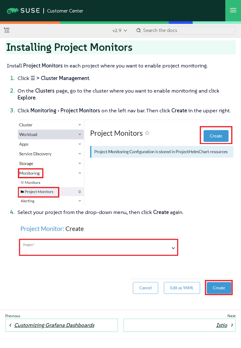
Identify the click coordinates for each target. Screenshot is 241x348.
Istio (221, 325)
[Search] (189, 30)
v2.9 (117, 30)
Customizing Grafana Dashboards (54, 325)
